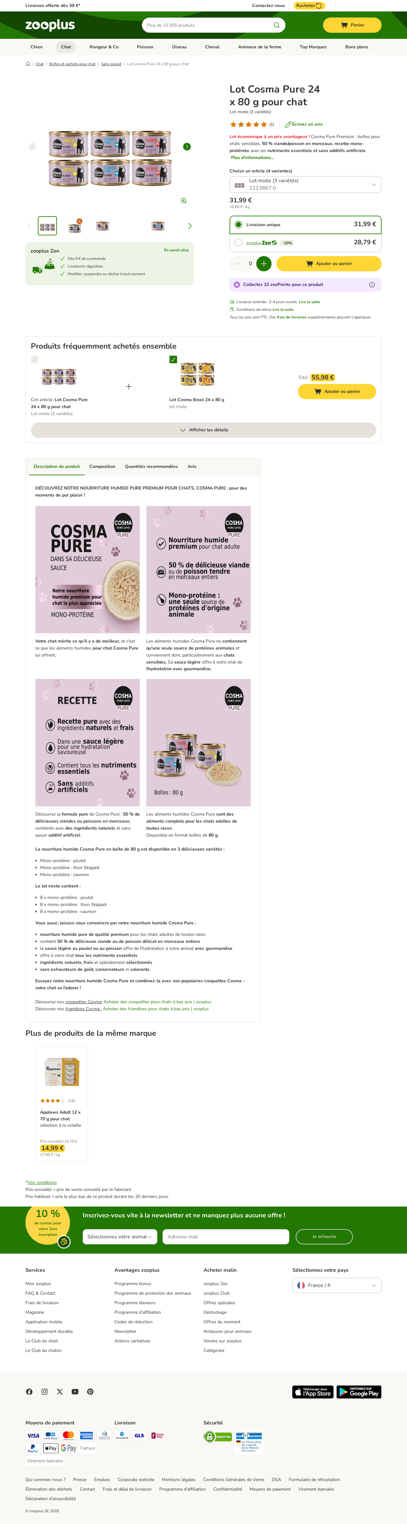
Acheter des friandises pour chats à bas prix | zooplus (156, 1009)
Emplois (102, 1480)
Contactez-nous (268, 6)
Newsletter (125, 1331)
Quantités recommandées (151, 466)
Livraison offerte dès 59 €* (52, 6)
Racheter (309, 6)
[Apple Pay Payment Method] (51, 1449)
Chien (37, 47)
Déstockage (215, 1312)
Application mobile (43, 1322)
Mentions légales (179, 1480)
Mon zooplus (38, 1284)
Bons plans (356, 47)
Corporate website (136, 1480)
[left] (32, 146)
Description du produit (57, 466)
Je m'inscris (324, 1237)
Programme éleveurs (134, 1303)
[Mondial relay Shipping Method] (157, 1436)
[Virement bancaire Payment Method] (45, 1461)
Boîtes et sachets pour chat (72, 63)
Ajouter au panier (343, 392)
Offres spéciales (219, 1303)
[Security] (218, 1437)
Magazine (34, 1312)
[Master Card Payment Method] (68, 1436)
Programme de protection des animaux (152, 1293)
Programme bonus (132, 1284)
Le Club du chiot (41, 1341)
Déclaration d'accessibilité (50, 1499)
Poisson (145, 47)
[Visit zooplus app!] (313, 1397)
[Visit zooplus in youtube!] (75, 1391)
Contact (87, 1489)
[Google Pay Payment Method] (68, 1449)
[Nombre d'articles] (250, 263)
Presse (79, 1480)
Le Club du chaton (43, 1350)
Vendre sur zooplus (223, 1341)
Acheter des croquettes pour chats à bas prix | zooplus (157, 1002)
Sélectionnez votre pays (320, 1270)
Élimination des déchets (48, 1489)
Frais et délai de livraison (127, 1489)
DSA (276, 1480)
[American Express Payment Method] (86, 1436)
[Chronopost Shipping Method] (122, 1436)
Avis (192, 466)
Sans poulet (111, 63)
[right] (187, 146)
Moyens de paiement (270, 1489)
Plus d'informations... (252, 158)
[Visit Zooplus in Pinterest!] (90, 1391)
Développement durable (49, 1331)
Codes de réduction (133, 1322)
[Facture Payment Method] (87, 1448)
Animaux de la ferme (259, 47)
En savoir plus (176, 250)
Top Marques (313, 47)
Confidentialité (227, 1489)
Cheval (212, 47)
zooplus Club (217, 1293)
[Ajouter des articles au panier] (264, 263)
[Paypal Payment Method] (33, 1449)
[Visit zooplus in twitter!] (60, 1391)
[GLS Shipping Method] (140, 1436)
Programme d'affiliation (137, 1312)
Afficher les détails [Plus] (203, 430)
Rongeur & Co (104, 47)
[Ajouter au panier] (329, 263)
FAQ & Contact (40, 1293)
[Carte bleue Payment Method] (51, 1436)
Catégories (214, 1350)
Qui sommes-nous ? (45, 1480)
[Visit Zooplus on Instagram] (44, 1391)
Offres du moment (222, 1322)
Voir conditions (42, 1183)
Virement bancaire (316, 1489)
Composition (102, 466)
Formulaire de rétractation (314, 1480)
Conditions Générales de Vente (233, 1480)
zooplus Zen (216, 1284)
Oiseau (179, 47)
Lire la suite (309, 301)
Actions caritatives (132, 1341)
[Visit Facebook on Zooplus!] (29, 1391)
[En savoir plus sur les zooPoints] (372, 284)
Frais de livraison (42, 1303)
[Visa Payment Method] (33, 1436)
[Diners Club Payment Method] (104, 1436)
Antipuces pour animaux (228, 1331)
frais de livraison (292, 317)
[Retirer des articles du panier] (237, 263)
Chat (66, 47)
